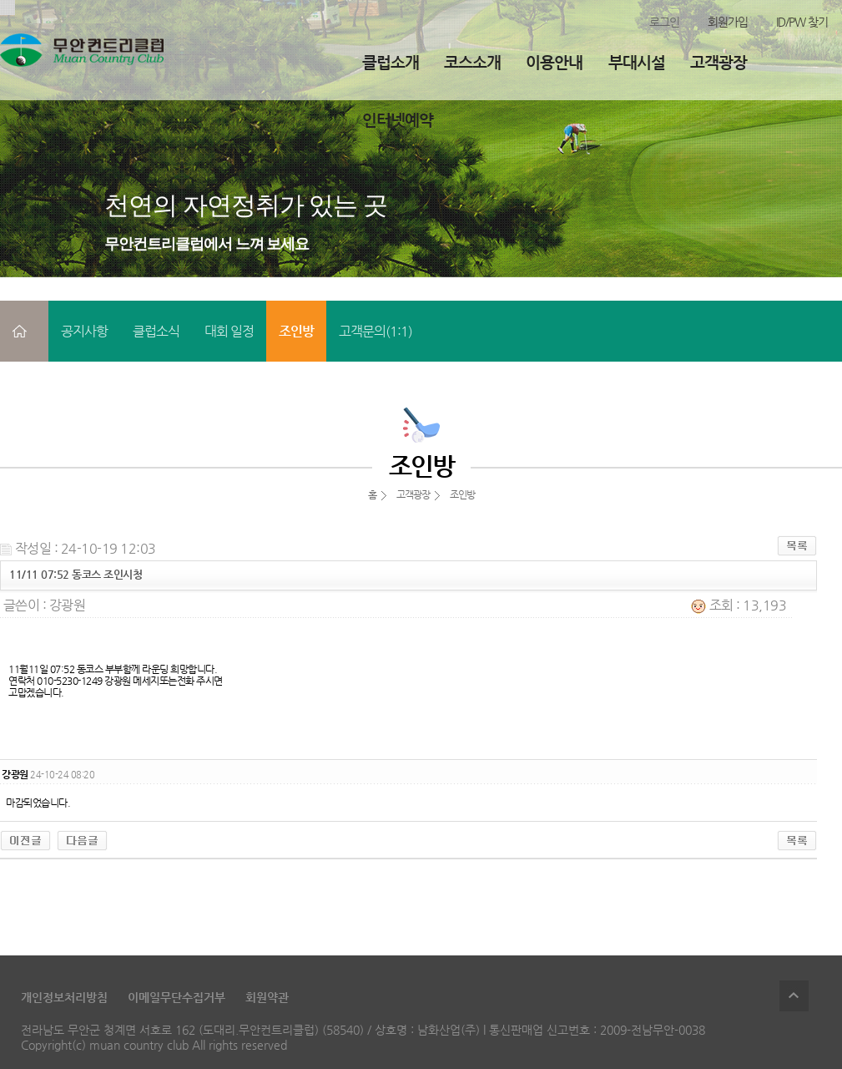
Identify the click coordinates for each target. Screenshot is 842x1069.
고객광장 (718, 62)
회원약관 (267, 997)
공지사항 (84, 331)
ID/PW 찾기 (802, 21)
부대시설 (636, 62)
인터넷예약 (397, 120)
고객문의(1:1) (375, 331)
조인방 (296, 331)
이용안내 (554, 62)
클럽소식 (156, 331)
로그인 (664, 21)
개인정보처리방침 (64, 997)
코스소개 (472, 62)
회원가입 (728, 21)
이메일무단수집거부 (176, 997)
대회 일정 (229, 331)
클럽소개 (390, 62)
